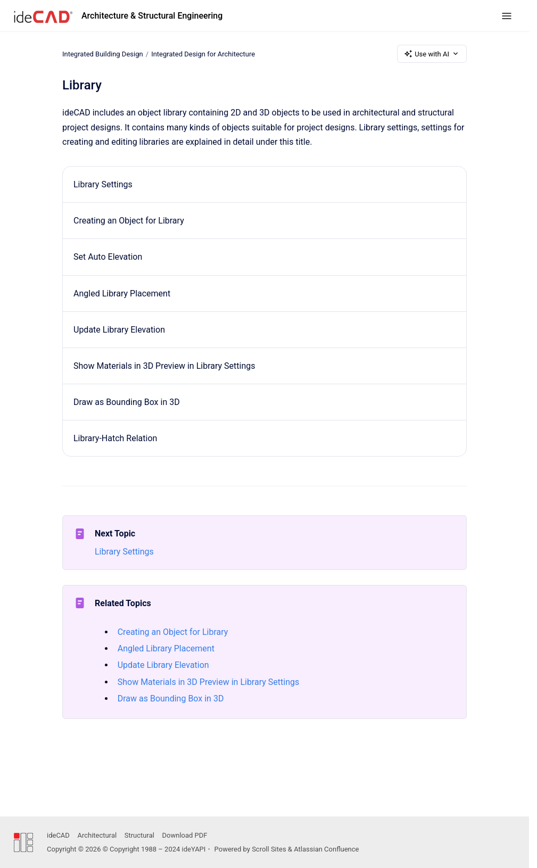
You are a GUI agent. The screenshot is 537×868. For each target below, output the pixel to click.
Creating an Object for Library (128, 221)
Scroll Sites (269, 849)
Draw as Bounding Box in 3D (126, 402)
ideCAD (58, 835)
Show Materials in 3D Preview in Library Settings (164, 366)
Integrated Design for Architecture (203, 53)
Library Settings (103, 184)
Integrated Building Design (102, 53)
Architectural (97, 835)
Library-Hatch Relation (115, 438)
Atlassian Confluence (326, 849)
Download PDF (185, 835)
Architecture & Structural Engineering (151, 16)
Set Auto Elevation (107, 257)
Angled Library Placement (121, 293)
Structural (139, 835)
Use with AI (432, 53)
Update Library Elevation (119, 330)
